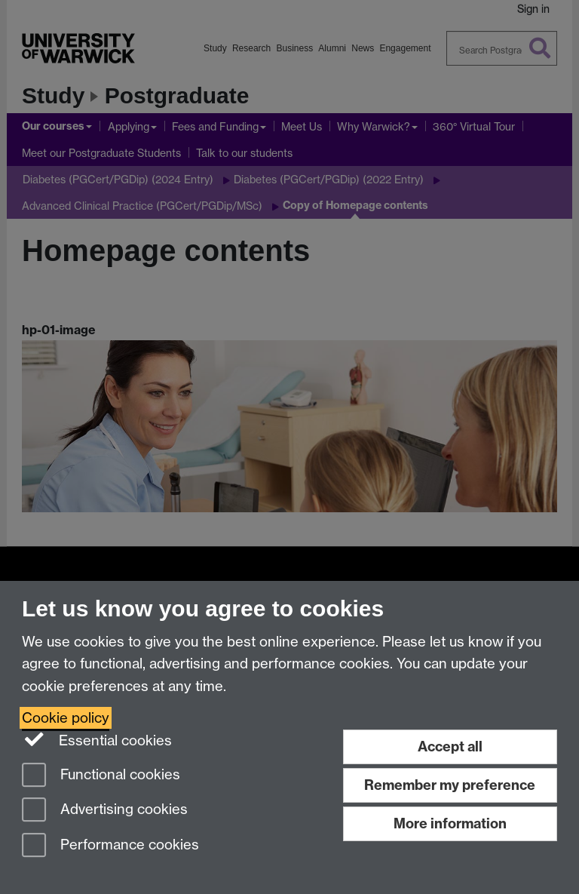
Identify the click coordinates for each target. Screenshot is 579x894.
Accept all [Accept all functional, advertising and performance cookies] (450, 746)
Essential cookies (97, 739)
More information (450, 823)
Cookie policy (65, 718)
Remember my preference (449, 785)
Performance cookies (110, 846)
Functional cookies (101, 776)
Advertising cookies (105, 811)
